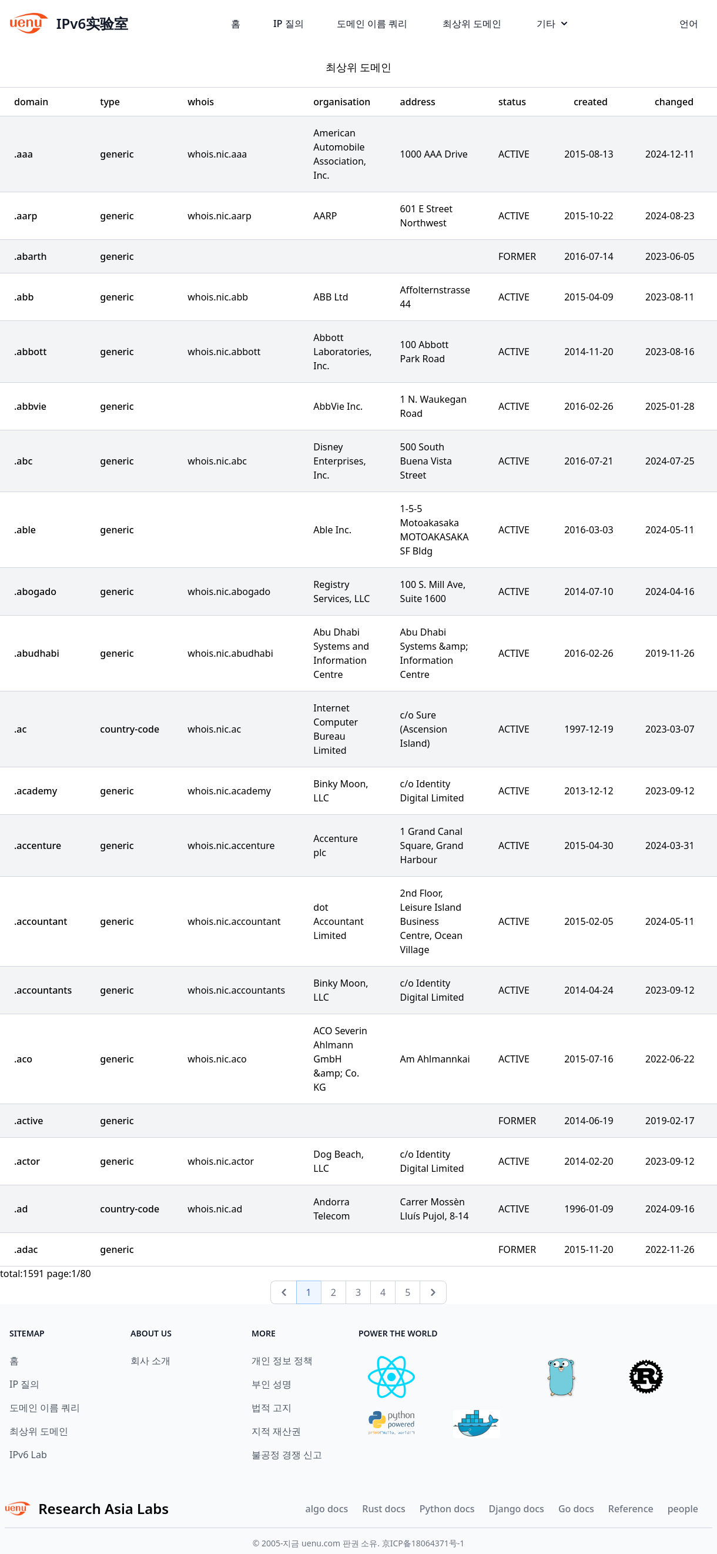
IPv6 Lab (28, 1454)
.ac (20, 729)
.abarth (30, 256)
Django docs (516, 1508)
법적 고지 (272, 1407)
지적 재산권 (276, 1431)
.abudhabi (36, 653)
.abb (23, 296)
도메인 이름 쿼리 (372, 23)
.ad (21, 1208)
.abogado (35, 591)
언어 (688, 23)
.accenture (37, 845)
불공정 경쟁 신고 (287, 1454)
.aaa (23, 154)
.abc (23, 460)
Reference (631, 1508)
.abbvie (30, 406)
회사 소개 (150, 1360)
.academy (35, 790)
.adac (26, 1249)
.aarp (25, 215)
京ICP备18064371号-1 (423, 1543)
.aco (23, 1058)
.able (25, 529)
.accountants (43, 990)
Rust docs (384, 1508)
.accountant (41, 921)
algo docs (327, 1508)
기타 (552, 23)
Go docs (576, 1508)
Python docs (447, 1508)
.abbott (30, 351)
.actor (27, 1161)
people (683, 1508)
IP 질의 (288, 23)
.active (28, 1120)
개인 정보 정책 (282, 1360)
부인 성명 (272, 1384)
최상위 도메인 (472, 23)
